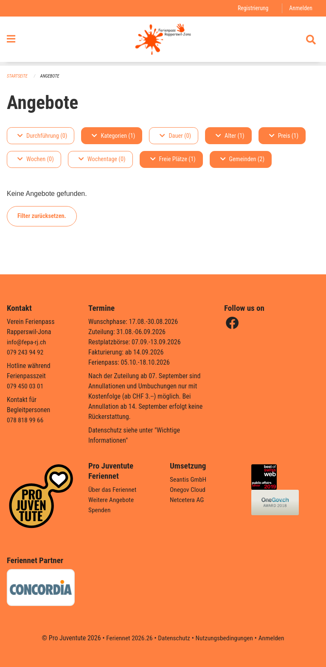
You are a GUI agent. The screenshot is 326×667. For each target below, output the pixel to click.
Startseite (18, 76)
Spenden (100, 510)
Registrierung (251, 8)
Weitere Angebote (112, 500)
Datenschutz (173, 638)
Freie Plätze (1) (173, 159)
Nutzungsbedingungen (225, 638)
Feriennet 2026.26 (127, 638)
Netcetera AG (187, 500)
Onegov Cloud (188, 490)
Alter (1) (230, 136)
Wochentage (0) (102, 159)
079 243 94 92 (26, 352)
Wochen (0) (35, 159)
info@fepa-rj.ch (27, 342)
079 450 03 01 (26, 386)
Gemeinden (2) (242, 159)
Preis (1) (283, 136)
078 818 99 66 (26, 420)
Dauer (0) (175, 136)
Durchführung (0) (42, 136)
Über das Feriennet (113, 490)
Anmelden (300, 8)
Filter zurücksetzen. (41, 216)
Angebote (52, 76)
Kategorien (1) (113, 136)
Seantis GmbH (189, 479)
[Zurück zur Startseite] (162, 41)
